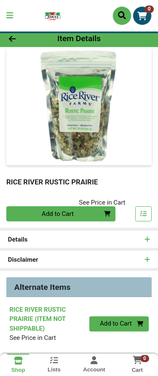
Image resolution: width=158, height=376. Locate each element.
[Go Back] (24, 39)
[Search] (122, 15)
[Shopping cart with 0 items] (142, 15)
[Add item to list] (143, 213)
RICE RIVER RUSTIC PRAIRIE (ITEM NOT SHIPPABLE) (38, 319)
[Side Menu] (9, 15)
